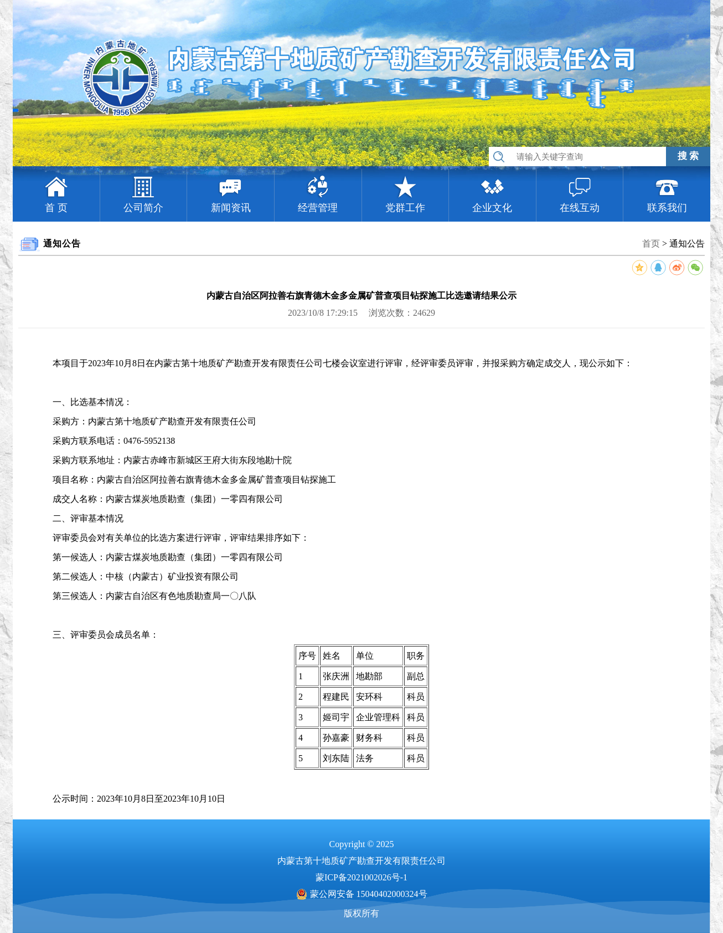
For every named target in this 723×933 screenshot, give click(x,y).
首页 (651, 243)
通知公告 (687, 243)
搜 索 (688, 156)
